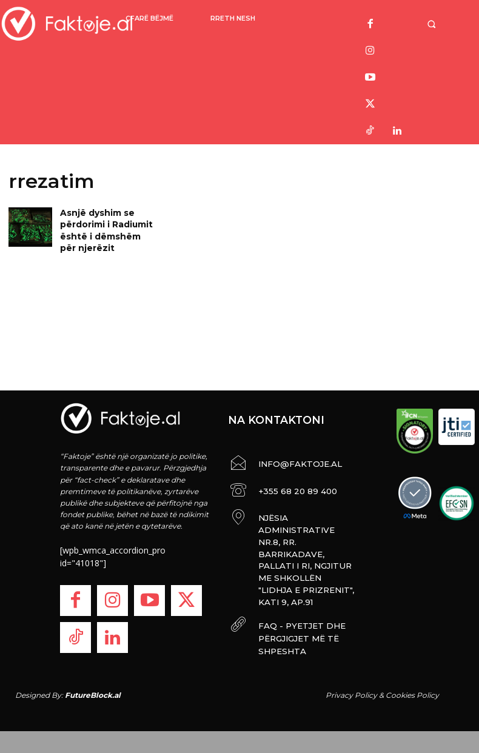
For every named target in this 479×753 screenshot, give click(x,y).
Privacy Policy (351, 686)
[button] (433, 24)
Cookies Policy (412, 686)
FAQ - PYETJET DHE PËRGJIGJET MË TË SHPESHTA (292, 583)
